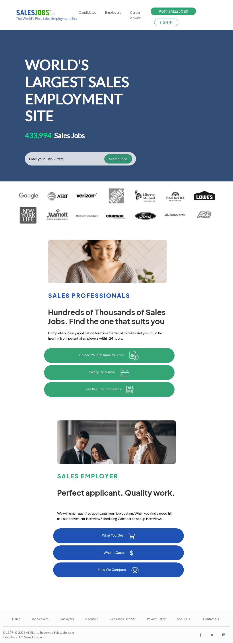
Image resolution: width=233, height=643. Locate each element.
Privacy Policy (156, 619)
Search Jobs (118, 159)
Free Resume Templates (109, 389)
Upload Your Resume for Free (109, 355)
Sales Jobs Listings (123, 619)
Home (16, 619)
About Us (183, 619)
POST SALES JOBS (173, 11)
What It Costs (118, 553)
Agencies (91, 619)
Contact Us (211, 619)
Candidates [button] (87, 12)
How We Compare (118, 570)
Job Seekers (40, 619)
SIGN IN (166, 22)
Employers (67, 619)
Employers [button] (113, 12)
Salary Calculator (109, 372)
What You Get (118, 536)
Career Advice (135, 15)
